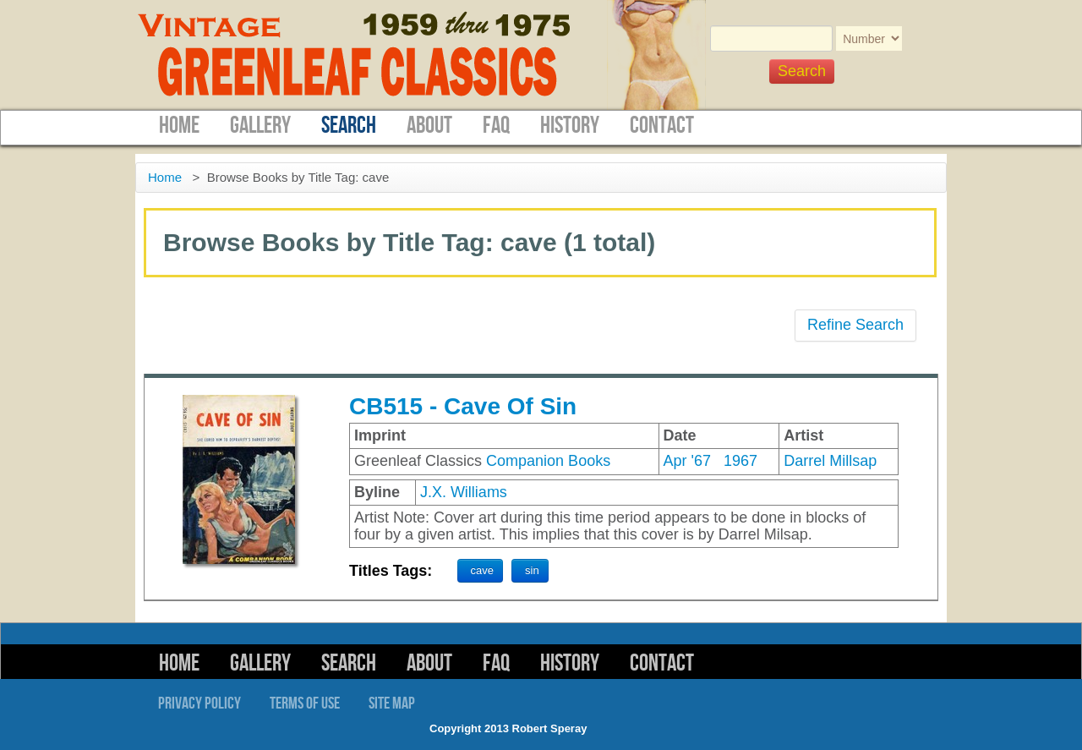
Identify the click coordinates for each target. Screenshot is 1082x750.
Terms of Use (305, 703)
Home (179, 126)
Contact (662, 126)
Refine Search (855, 324)
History (569, 126)
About (429, 126)
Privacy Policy (199, 703)
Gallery (260, 126)
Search (348, 126)
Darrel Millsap (830, 460)
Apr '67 (687, 460)
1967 (740, 460)
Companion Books (548, 460)
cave (482, 570)
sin (532, 570)
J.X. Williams (463, 492)
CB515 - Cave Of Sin (463, 406)
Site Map (392, 703)
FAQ (496, 126)
